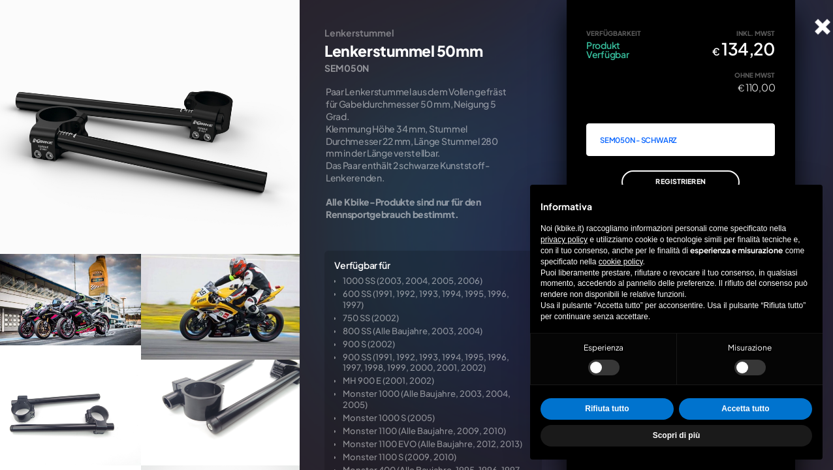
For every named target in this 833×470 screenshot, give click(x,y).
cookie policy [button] (621, 261)
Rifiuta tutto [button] (607, 408)
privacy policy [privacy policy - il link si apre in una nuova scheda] (564, 239)
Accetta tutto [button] (745, 408)
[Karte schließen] (822, 27)
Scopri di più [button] (676, 435)
